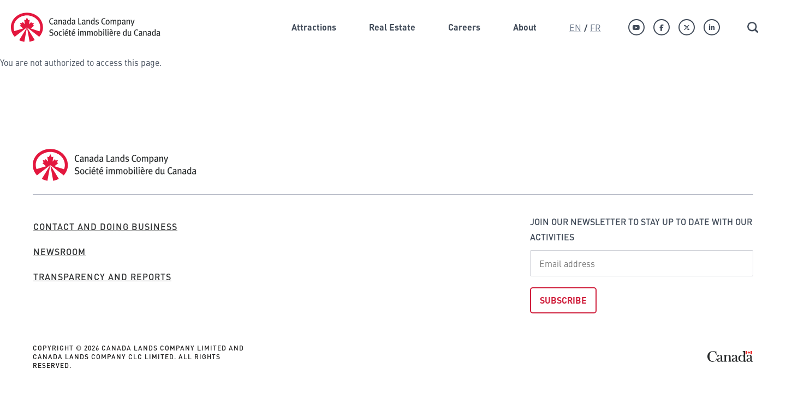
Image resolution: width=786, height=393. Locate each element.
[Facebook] (661, 27)
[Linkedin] (712, 27)
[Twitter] (686, 27)
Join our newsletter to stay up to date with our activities (641, 229)
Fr (595, 27)
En (575, 27)
